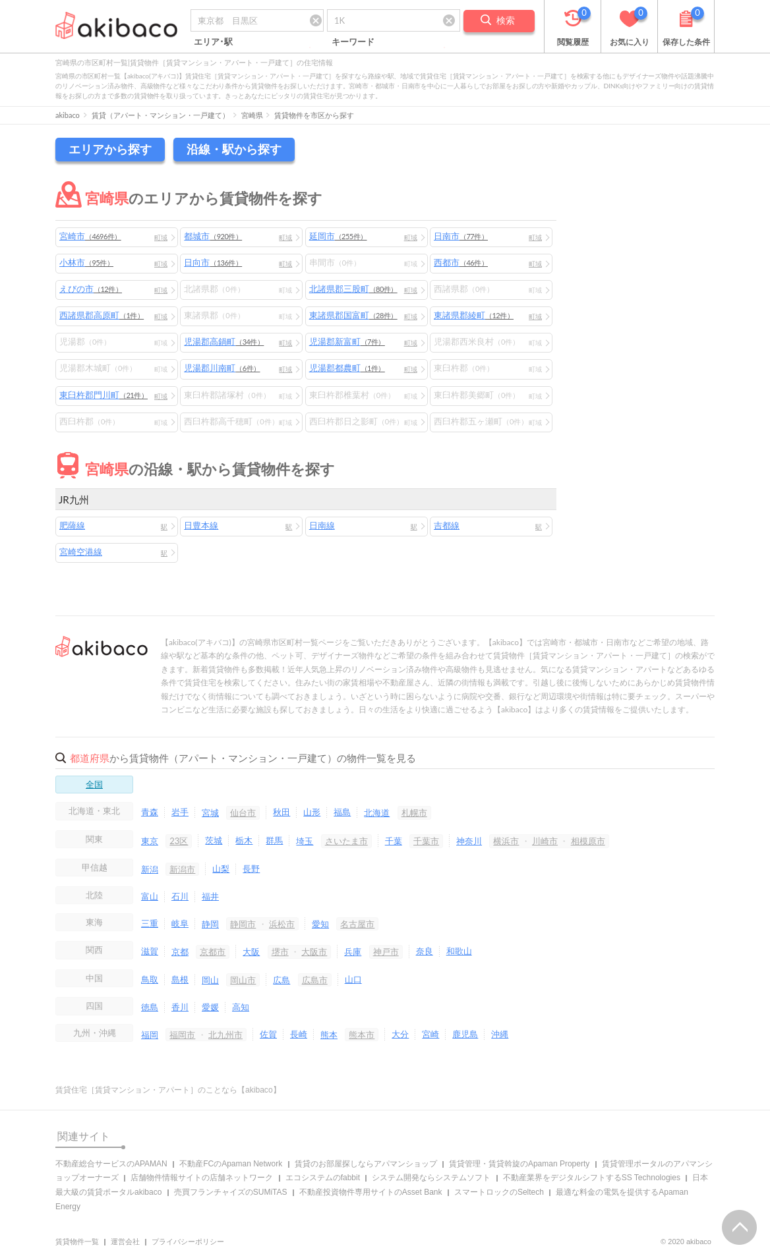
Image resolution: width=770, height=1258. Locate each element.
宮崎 (430, 1034)
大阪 (251, 951)
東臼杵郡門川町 (103, 394)
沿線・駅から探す (234, 149)
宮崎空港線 (80, 551)
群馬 (274, 840)
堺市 (280, 951)
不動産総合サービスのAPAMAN (111, 1163)
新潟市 (182, 869)
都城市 (213, 236)
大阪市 (314, 951)
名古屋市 (357, 924)
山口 (353, 979)
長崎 (298, 1034)
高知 (240, 1007)
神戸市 (386, 951)
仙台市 (243, 812)
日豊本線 (201, 525)
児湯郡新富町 (347, 341)
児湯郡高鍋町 (224, 341)
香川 (180, 1007)
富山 (149, 896)
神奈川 (469, 841)
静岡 (210, 924)
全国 (94, 784)
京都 (180, 951)
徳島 (149, 1007)
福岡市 (182, 1034)
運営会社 (125, 1241)
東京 (149, 841)
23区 (178, 841)
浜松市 (282, 924)
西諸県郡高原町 (101, 315)
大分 (400, 1034)
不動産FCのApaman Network (230, 1163)
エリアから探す (110, 149)
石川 (180, 896)
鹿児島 (465, 1034)
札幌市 (414, 812)
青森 (149, 812)
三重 (149, 923)
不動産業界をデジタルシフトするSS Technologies (591, 1177)
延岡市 (338, 236)
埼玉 (304, 841)
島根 (180, 979)
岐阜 (180, 923)
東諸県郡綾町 (474, 315)
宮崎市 (90, 236)
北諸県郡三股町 (353, 288)
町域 (160, 237)
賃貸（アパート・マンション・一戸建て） (160, 115)
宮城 (210, 812)
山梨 (220, 868)
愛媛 (210, 1007)
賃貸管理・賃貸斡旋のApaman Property (519, 1163)
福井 (210, 896)
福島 (342, 812)
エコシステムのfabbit (322, 1177)
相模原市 (588, 841)
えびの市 (90, 288)
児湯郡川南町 (222, 367)
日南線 (322, 525)
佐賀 (268, 1034)
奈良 (424, 951)
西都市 (461, 262)
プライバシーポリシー (188, 1241)
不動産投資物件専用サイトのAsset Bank (370, 1192)
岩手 (180, 812)
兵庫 (352, 951)
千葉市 (426, 841)
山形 (311, 812)
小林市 (86, 262)
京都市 (212, 951)
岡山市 (243, 980)
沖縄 (499, 1034)
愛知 (320, 924)
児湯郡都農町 (347, 367)
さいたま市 (346, 841)
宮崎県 (252, 115)
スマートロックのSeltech (499, 1192)
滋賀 (149, 951)
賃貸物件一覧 (77, 1241)
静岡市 (243, 924)
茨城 (213, 840)
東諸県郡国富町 (353, 315)
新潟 (149, 869)
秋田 (281, 812)
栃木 (243, 840)
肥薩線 (72, 525)
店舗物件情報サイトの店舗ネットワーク (202, 1177)
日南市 (461, 236)
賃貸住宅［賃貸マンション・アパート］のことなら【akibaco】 (168, 1090)
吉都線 (446, 525)
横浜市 (506, 841)
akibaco (67, 115)
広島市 (315, 980)
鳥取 (149, 979)
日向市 (213, 262)
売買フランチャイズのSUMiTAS (230, 1192)
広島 (281, 980)
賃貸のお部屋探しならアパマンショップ (366, 1163)
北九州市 (225, 1034)
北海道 (377, 812)
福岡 (149, 1034)
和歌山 (459, 951)
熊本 (329, 1034)
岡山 (210, 980)
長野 (251, 868)
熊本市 (361, 1034)
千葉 (393, 841)
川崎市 (545, 841)
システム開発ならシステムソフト (431, 1177)
